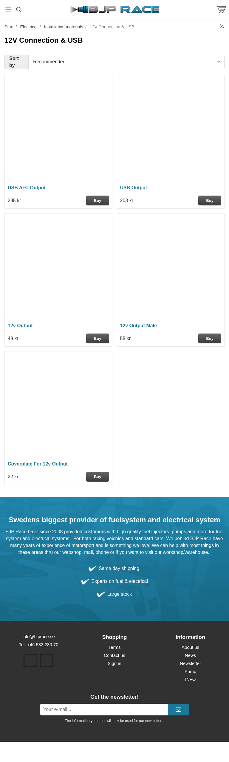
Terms (115, 647)
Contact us (114, 655)
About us (190, 647)
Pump (190, 671)
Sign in (114, 663)
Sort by (14, 62)
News (190, 655)
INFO (190, 679)
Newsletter (190, 663)
